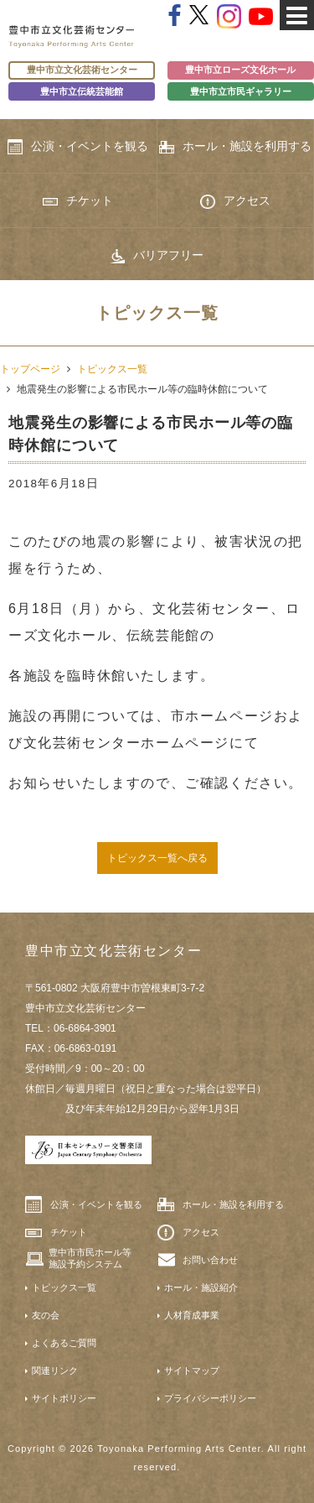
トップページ (30, 369)
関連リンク (55, 1370)
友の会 (45, 1315)
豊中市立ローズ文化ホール (240, 70)
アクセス (235, 201)
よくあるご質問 (64, 1343)
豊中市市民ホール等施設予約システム (90, 1258)
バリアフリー (156, 255)
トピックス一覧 (112, 369)
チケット (78, 200)
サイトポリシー (64, 1398)
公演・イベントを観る (78, 146)
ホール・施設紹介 (201, 1287)
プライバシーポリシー (210, 1398)
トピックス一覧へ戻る (157, 858)
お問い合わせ (210, 1260)
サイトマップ (191, 1370)
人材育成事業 (191, 1315)
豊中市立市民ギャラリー (240, 91)
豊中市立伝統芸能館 (81, 91)
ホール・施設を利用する (235, 146)
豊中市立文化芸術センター (82, 70)
